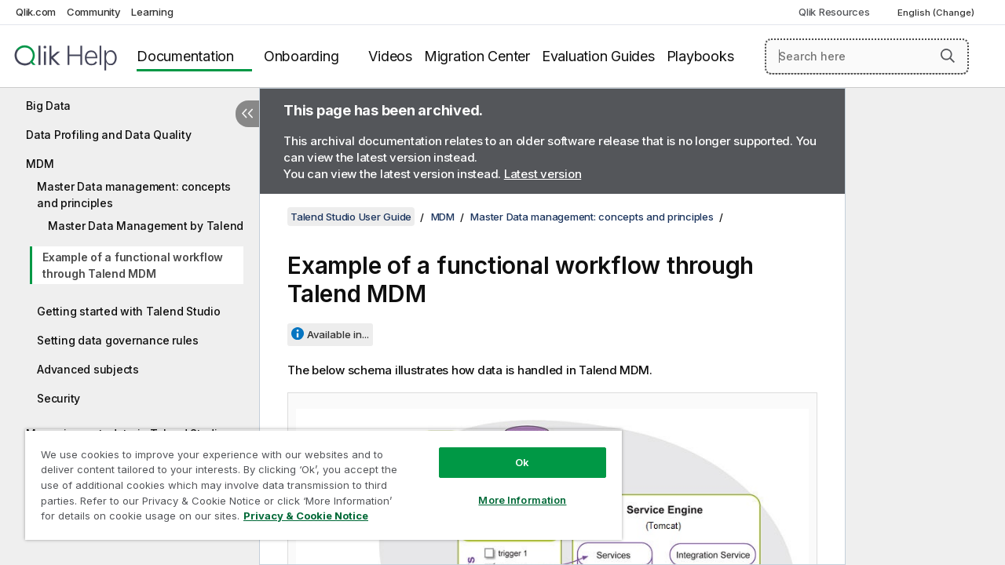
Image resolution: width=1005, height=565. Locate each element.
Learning (152, 11)
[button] (947, 56)
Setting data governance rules (118, 340)
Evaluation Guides (598, 56)
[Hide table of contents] (247, 113)
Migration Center (477, 56)
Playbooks (700, 56)
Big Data (48, 105)
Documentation (185, 56)
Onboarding (301, 56)
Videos (390, 56)
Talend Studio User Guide (351, 216)
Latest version (543, 173)
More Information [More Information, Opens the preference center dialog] (510, 488)
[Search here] (866, 56)
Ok (510, 450)
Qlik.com (36, 11)
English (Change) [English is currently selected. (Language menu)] (937, 12)
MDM (39, 163)
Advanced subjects (88, 369)
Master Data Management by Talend (145, 225)
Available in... (338, 334)
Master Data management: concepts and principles (134, 195)
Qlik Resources (834, 11)
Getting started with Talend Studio (129, 311)
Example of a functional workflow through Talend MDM (132, 265)
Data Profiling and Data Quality (108, 134)
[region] (316, 478)
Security (58, 398)
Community (94, 11)
